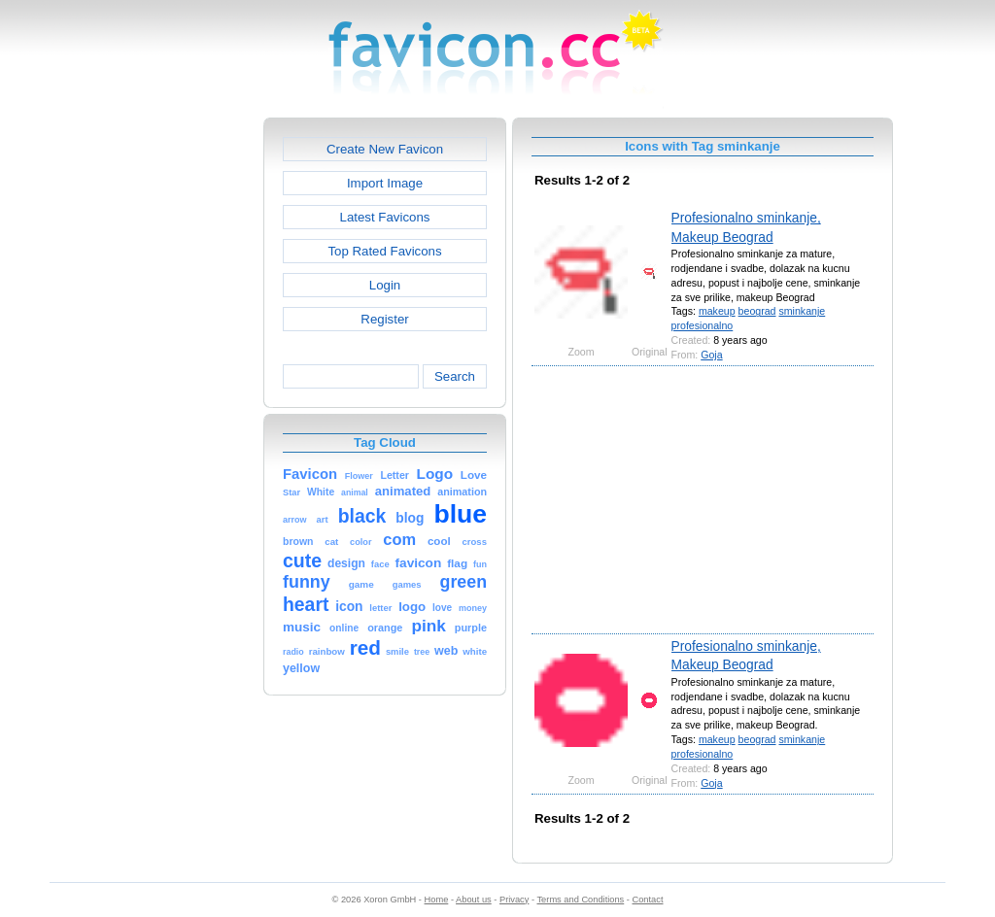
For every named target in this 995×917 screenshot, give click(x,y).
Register (384, 319)
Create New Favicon (384, 149)
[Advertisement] (179, 409)
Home (437, 899)
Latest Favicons (385, 217)
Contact (648, 899)
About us (474, 899)
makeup (717, 311)
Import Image (385, 183)
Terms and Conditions (580, 899)
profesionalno (702, 325)
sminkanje (801, 311)
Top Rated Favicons (384, 251)
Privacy (514, 899)
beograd (757, 311)
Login (384, 285)
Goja (711, 354)
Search (454, 376)
